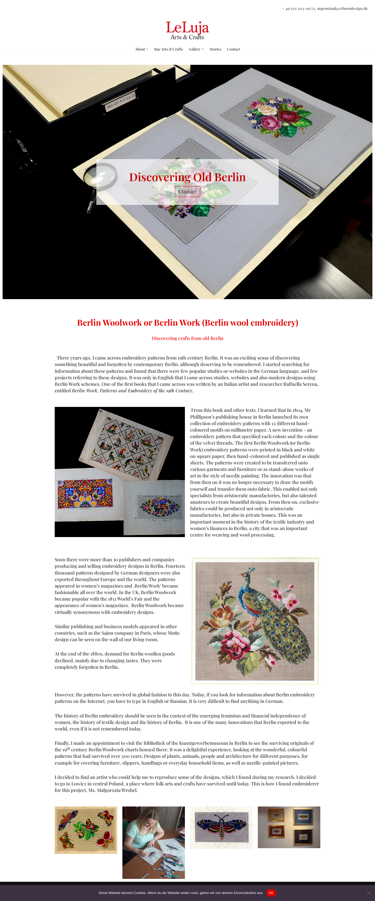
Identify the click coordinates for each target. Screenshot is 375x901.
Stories (215, 49)
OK (271, 893)
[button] (147, 49)
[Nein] (368, 893)
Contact (233, 49)
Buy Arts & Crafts (168, 49)
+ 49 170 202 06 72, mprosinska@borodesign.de (325, 8)
